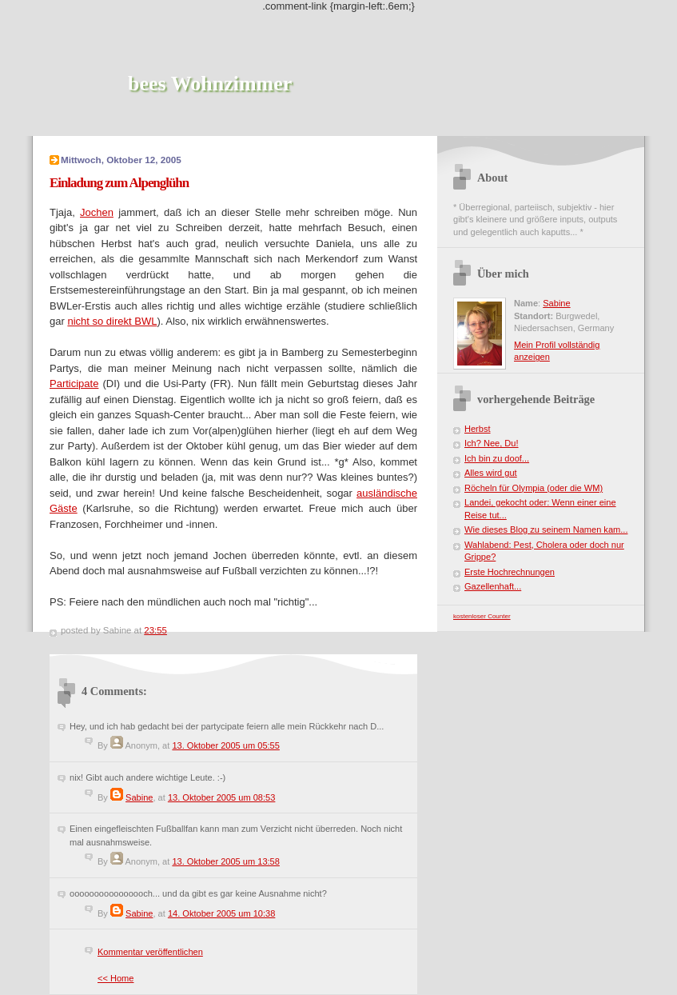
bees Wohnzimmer (210, 83)
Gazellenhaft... (492, 586)
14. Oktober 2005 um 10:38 (222, 913)
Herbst (477, 429)
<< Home (115, 978)
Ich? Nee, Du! (491, 443)
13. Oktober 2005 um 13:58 (226, 861)
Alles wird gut (490, 473)
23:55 (155, 630)
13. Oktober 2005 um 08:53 (222, 797)
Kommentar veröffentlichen (150, 952)
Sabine (139, 797)
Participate (74, 384)
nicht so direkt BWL (112, 321)
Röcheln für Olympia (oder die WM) (533, 488)
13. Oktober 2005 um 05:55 (226, 745)
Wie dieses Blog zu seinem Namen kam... (545, 529)
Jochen (96, 212)
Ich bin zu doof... (496, 458)
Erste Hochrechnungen (509, 572)
